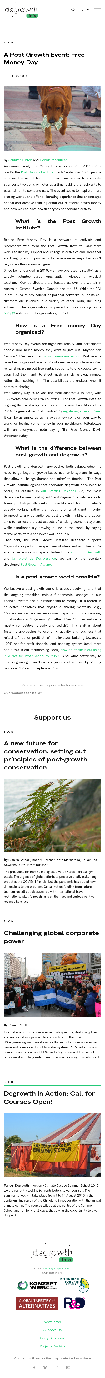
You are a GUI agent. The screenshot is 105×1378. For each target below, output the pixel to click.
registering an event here (81, 411)
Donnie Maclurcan (54, 160)
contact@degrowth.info (57, 1268)
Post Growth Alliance (36, 565)
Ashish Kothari (19, 860)
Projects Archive (52, 1346)
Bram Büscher (37, 865)
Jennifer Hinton (20, 160)
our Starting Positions (58, 491)
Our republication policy (23, 693)
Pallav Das (89, 860)
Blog (8, 42)
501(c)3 (9, 313)
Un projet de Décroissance (34, 558)
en (83, 9)
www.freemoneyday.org (61, 356)
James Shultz (19, 1025)
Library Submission (52, 1338)
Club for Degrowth (86, 552)
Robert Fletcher (43, 860)
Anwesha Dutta (15, 865)
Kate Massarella (68, 860)
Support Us (52, 1330)
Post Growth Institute (37, 172)
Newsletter (52, 1322)
